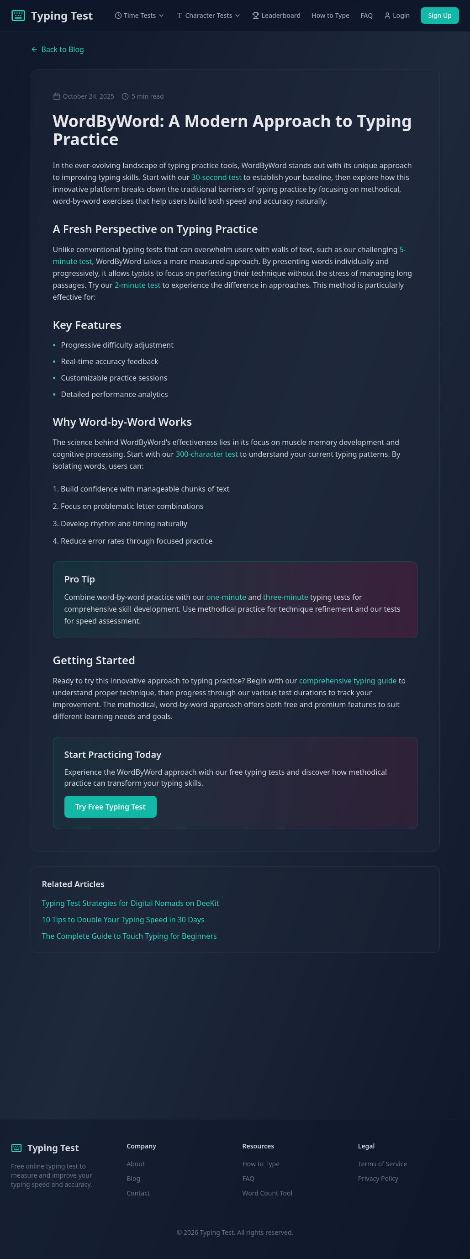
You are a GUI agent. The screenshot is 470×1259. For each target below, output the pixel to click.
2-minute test (137, 285)
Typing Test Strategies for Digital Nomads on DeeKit (130, 903)
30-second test (216, 177)
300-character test (207, 454)
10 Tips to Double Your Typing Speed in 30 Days (123, 920)
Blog (133, 1178)
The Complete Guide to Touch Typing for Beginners (129, 936)
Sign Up (440, 15)
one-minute (226, 597)
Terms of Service (382, 1163)
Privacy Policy (378, 1178)
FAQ (366, 15)
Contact (138, 1193)
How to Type (330, 15)
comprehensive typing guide (348, 681)
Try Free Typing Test (110, 807)
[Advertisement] (235, 1021)
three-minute (285, 597)
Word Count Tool (268, 1193)
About (136, 1163)
